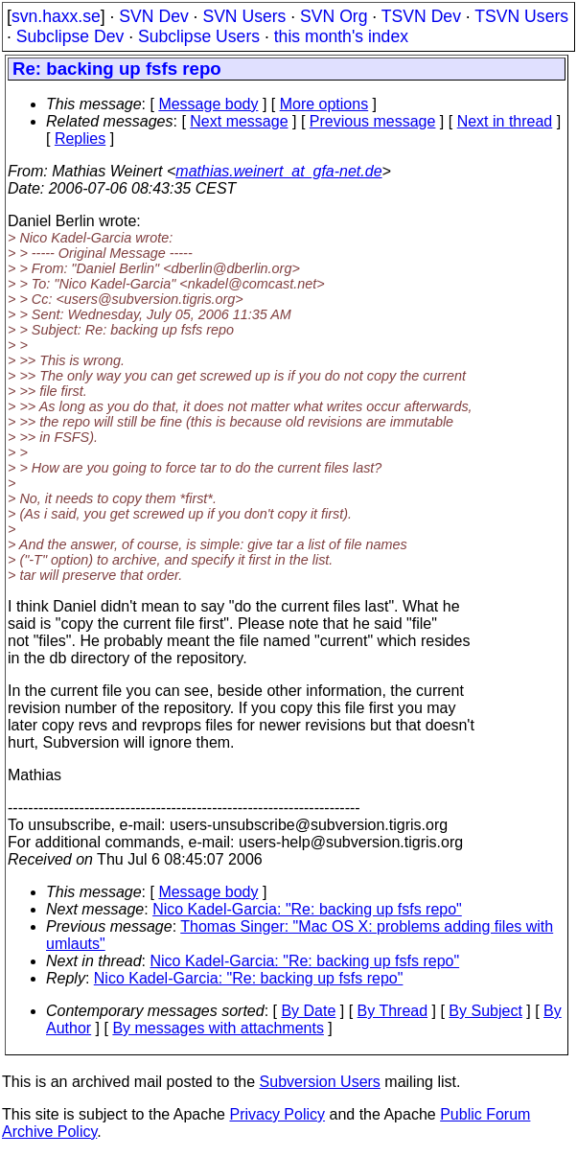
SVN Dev (153, 16)
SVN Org (333, 16)
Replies (80, 138)
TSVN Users (521, 16)
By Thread (393, 1011)
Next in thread (505, 121)
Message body (208, 104)
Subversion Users (320, 1082)
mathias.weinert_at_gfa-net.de (278, 171)
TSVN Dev (421, 16)
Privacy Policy (277, 1114)
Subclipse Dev (70, 36)
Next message (239, 121)
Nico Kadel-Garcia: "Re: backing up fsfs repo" (307, 909)
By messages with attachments (218, 1028)
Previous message (373, 121)
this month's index (341, 36)
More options (324, 104)
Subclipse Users (199, 36)
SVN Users (244, 16)
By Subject (485, 1011)
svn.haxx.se (56, 16)
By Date (308, 1011)
